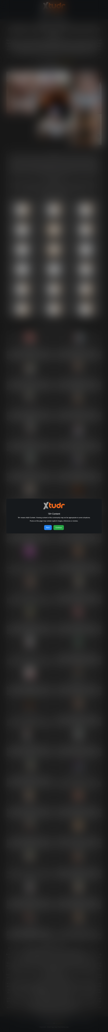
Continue (59, 528)
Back (48, 528)
